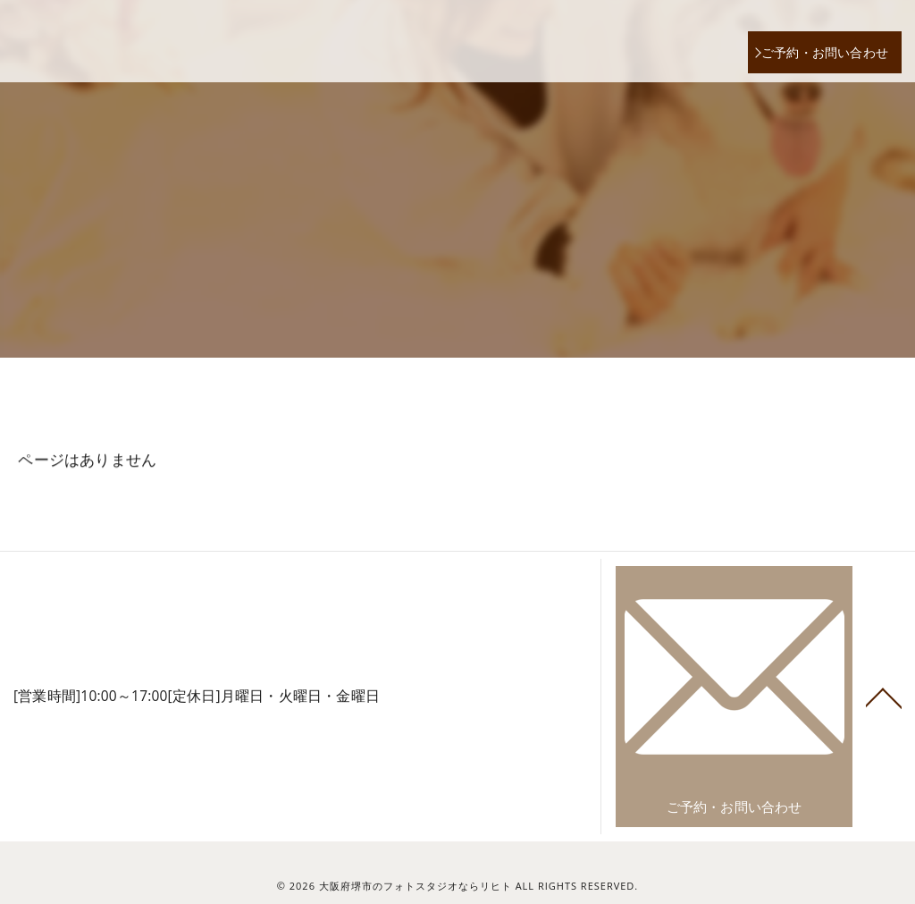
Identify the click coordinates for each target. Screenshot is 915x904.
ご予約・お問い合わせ (824, 52)
